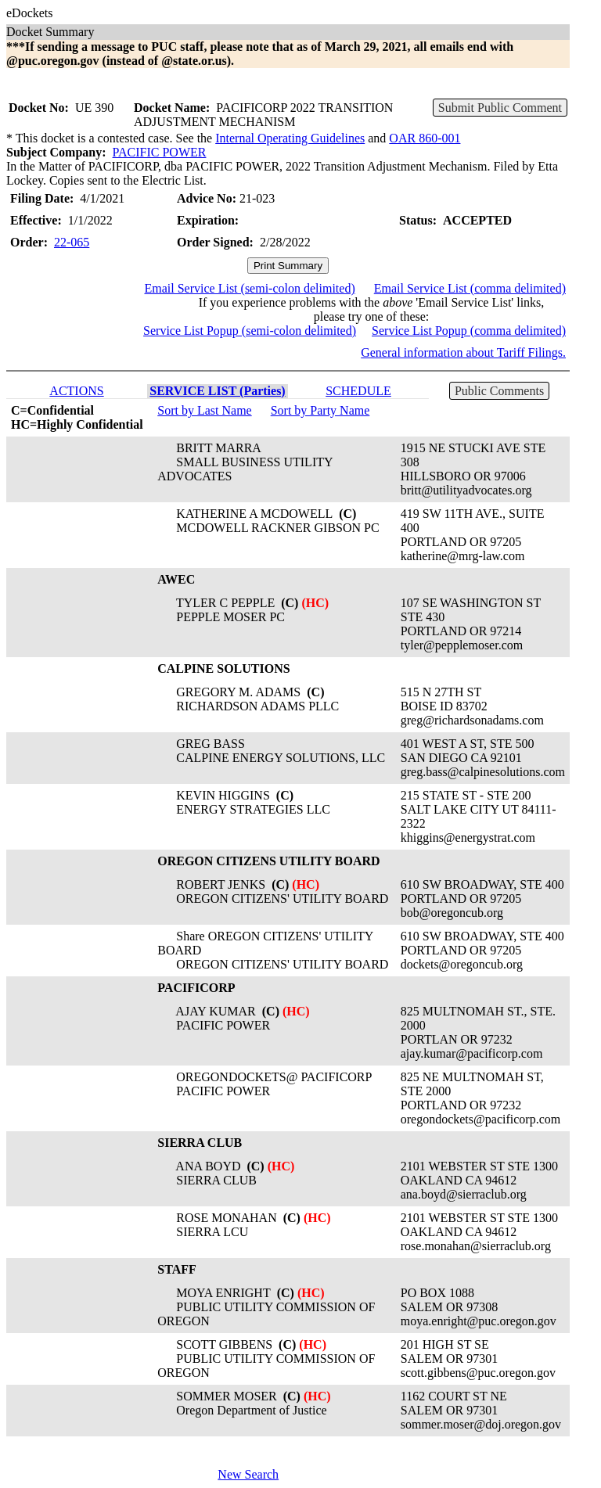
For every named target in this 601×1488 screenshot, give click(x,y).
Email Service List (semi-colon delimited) (249, 288)
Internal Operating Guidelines (290, 138)
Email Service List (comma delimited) (470, 288)
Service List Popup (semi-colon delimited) (249, 330)
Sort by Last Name (204, 410)
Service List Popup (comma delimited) (469, 330)
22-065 (71, 242)
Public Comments (499, 390)
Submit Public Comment (500, 107)
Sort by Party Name (320, 410)
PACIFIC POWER (160, 152)
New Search (248, 1474)
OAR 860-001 (424, 138)
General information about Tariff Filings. (463, 352)
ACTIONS (76, 390)
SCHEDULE (358, 390)
